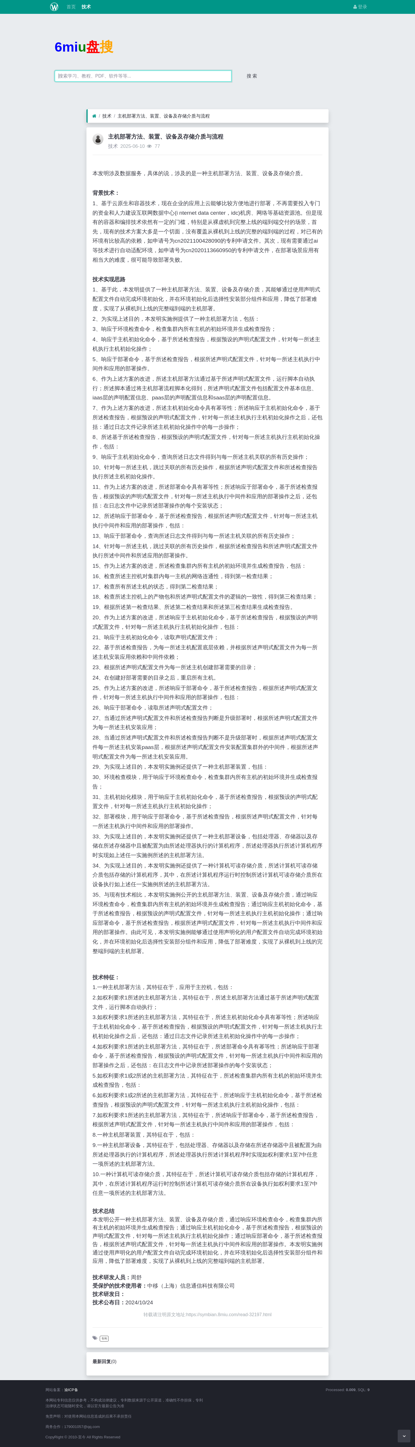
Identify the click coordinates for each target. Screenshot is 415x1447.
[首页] (94, 116)
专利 (104, 1338)
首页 (70, 6)
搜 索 (252, 75)
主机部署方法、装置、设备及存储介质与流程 (164, 116)
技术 (85, 6)
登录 (360, 6)
